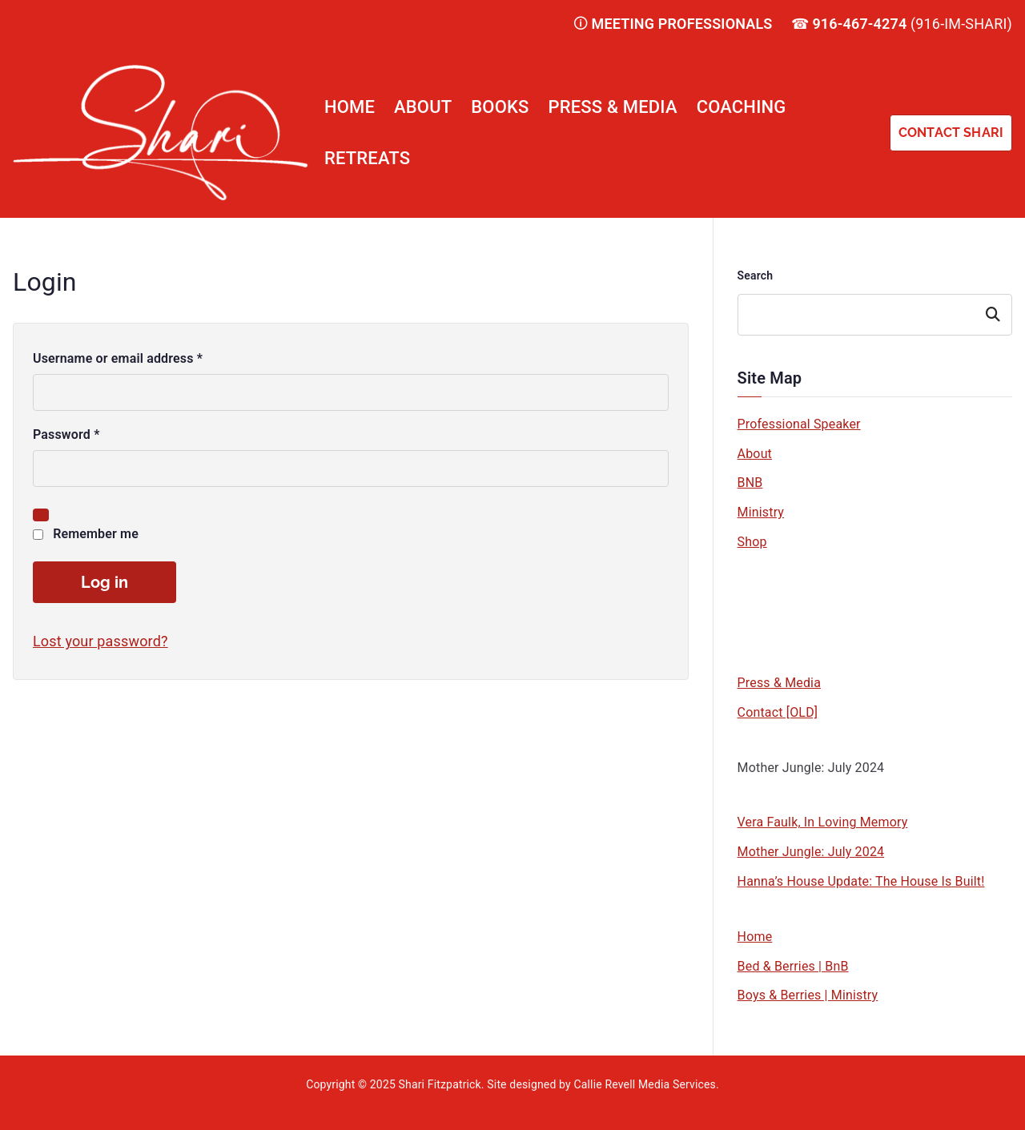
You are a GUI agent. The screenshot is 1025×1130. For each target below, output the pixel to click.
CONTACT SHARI (950, 132)
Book (765, 565)
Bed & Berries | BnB (793, 966)
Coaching (741, 107)
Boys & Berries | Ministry (808, 995)
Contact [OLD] (778, 712)
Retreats (367, 158)
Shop (752, 541)
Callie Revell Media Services (644, 1084)
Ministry (761, 512)
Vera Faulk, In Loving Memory (823, 822)
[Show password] (41, 515)
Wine (764, 594)
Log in (104, 582)
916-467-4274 (859, 23)
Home (349, 107)
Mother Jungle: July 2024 (811, 767)
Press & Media (613, 107)
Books (500, 107)
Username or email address (121, 359)
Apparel (772, 653)
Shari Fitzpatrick (440, 1084)
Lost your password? (100, 641)
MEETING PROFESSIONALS (682, 23)
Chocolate (780, 623)
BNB (750, 482)
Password (70, 435)
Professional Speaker (799, 424)
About (423, 107)
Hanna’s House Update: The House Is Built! (861, 881)
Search (756, 275)
